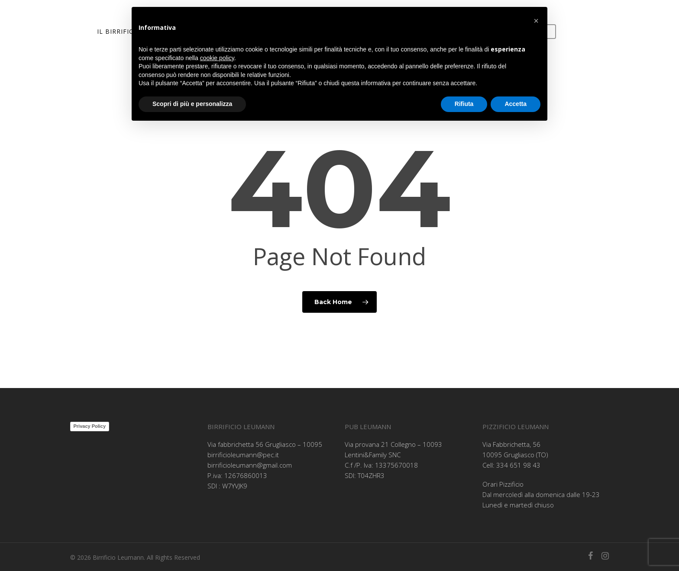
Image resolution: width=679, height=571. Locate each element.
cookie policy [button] (217, 58)
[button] (536, 21)
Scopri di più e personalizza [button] (192, 103)
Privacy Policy (90, 426)
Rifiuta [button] (464, 103)
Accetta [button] (515, 103)
